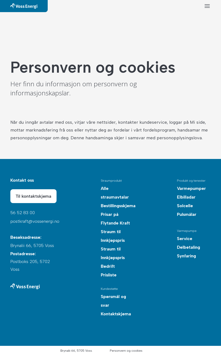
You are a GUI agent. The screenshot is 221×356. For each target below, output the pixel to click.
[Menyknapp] (207, 6)
